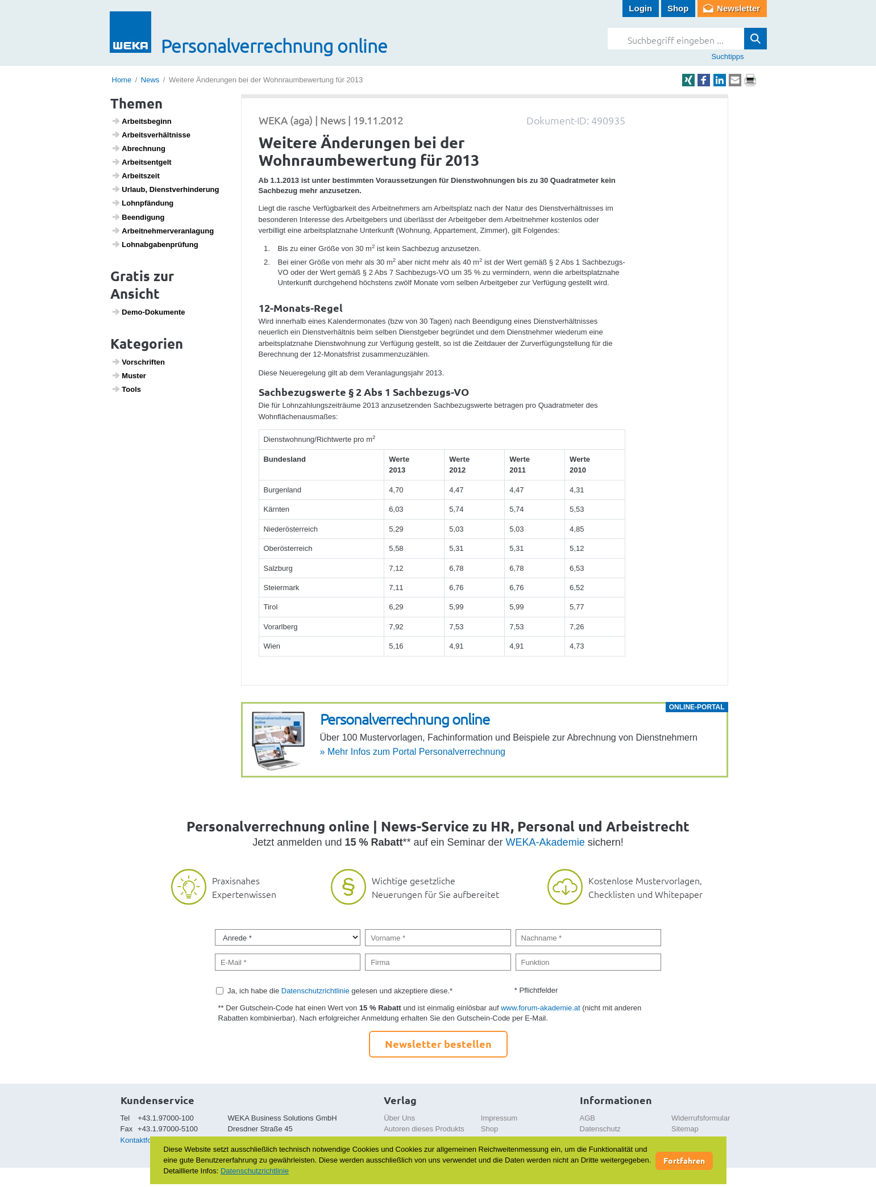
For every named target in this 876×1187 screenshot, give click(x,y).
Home (122, 80)
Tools (126, 389)
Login (640, 8)
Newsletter (738, 8)
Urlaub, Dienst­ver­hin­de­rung (165, 189)
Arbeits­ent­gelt (141, 161)
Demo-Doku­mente (148, 311)
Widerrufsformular (700, 1118)
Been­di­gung (137, 216)
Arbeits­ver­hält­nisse (150, 134)
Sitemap (685, 1129)
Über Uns (399, 1118)
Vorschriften (138, 361)
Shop (678, 8)
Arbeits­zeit (135, 175)
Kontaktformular (147, 1140)
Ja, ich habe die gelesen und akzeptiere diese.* (339, 991)
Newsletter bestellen (438, 1043)
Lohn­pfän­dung (142, 202)
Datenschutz (600, 1129)
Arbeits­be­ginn (141, 121)
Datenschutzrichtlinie (315, 991)
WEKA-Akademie (545, 842)
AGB (587, 1118)
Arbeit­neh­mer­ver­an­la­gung (162, 230)
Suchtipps (727, 56)
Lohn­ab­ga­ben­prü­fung (154, 244)
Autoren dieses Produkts (424, 1129)
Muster (128, 375)
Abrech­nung (138, 148)
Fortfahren (684, 1160)
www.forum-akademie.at (540, 1008)
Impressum (499, 1118)
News (150, 80)
